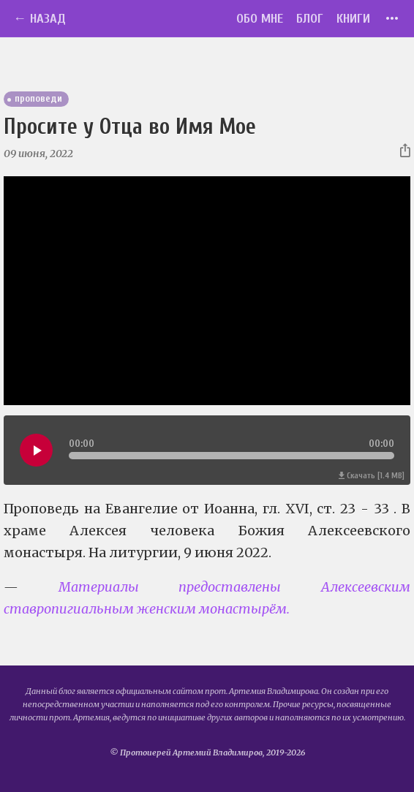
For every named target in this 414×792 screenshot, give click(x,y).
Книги (353, 18)
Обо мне (259, 18)
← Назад (39, 18)
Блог (309, 18)
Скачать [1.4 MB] (371, 475)
